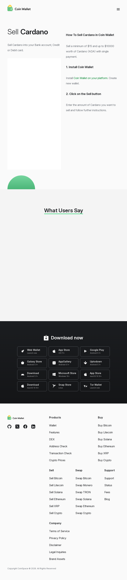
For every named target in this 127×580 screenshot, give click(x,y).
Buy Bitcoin (105, 425)
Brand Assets (57, 559)
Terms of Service (59, 531)
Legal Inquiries (57, 552)
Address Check (58, 446)
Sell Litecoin (56, 485)
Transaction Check (60, 453)
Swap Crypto (83, 513)
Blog (107, 499)
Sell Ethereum (57, 499)
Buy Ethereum (106, 446)
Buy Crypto (104, 460)
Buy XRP (103, 453)
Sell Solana (56, 492)
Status (108, 485)
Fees (107, 492)
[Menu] (118, 9)
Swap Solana (83, 499)
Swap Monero (83, 485)
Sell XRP (54, 506)
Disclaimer (55, 545)
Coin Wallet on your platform (90, 78)
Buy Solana (105, 439)
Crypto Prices (57, 460)
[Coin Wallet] (19, 8)
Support (109, 478)
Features (54, 432)
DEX (52, 439)
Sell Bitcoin (55, 478)
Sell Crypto (55, 513)
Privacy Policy (57, 538)
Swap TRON (83, 492)
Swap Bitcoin (83, 478)
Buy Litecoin (105, 432)
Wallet (52, 425)
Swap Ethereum (84, 506)
